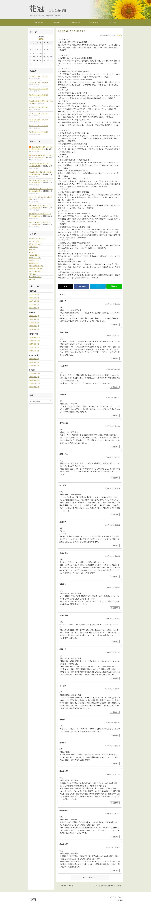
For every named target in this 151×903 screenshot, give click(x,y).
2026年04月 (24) (34, 373)
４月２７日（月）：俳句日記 (38, 95)
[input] (41, 401)
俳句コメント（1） (35, 258)
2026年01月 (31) (34, 383)
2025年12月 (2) (34, 298)
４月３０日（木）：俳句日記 (38, 76)
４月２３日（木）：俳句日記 (38, 126)
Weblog (119, 35)
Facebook (81, 286)
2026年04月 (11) (34, 337)
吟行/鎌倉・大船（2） (36, 268)
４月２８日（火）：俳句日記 (38, 89)
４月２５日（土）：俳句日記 (38, 113)
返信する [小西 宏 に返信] (115, 325)
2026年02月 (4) (34, 322)
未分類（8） (33, 252)
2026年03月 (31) (34, 377)
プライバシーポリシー (116, 897)
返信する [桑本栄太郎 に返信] (115, 447)
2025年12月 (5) (34, 329)
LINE (114, 286)
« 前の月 (41, 39)
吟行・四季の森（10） (36, 266)
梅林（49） (32, 279)
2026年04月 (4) (34, 316)
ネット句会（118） (35, 277)
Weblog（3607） (34, 255)
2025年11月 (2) (34, 301)
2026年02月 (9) (34, 344)
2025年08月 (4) (34, 365)
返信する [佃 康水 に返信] (115, 514)
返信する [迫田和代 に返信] (115, 545)
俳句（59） (32, 249)
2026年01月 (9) (34, 347)
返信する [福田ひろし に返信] (115, 478)
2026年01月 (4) (34, 294)
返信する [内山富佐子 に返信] (115, 387)
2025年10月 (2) (34, 304)
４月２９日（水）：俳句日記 (38, 82)
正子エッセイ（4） (35, 244)
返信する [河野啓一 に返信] (115, 764)
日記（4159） (33, 247)
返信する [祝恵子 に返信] (115, 735)
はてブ (98, 286)
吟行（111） (33, 274)
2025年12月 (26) (34, 387)
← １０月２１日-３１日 (65, 886)
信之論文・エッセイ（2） (37, 239)
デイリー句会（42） (35, 271)
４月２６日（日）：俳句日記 (38, 107)
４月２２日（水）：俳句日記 (38, 132)
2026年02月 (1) (34, 359)
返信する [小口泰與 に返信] (115, 415)
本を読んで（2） (34, 260)
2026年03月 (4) (34, 319)
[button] (51, 401)
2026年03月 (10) (34, 340)
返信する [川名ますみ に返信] (115, 358)
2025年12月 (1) (34, 362)
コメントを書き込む (89, 877)
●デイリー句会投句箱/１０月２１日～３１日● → (107, 887)
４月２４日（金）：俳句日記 (38, 119)
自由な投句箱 (57, 10)
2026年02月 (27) (34, 380)
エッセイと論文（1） (36, 241)
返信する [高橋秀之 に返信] (115, 608)
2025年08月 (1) (34, 308)
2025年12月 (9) (34, 351)
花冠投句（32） (34, 263)
